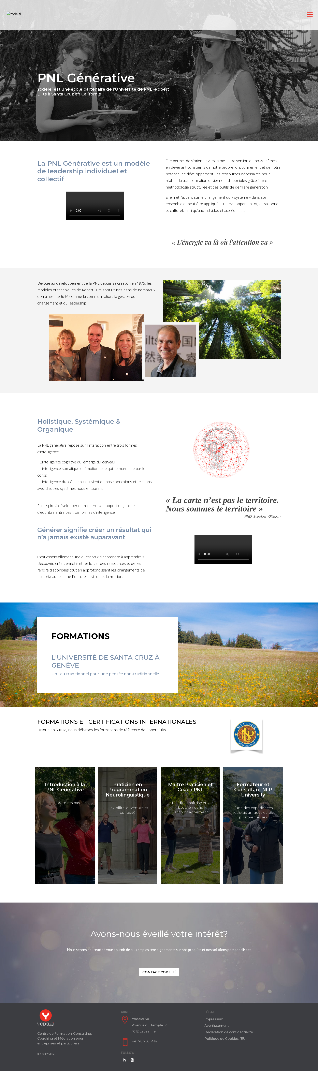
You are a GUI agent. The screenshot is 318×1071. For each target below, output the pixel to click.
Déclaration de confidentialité (228, 1032)
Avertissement (216, 1026)
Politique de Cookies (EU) (225, 1039)
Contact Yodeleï (159, 972)
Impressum (213, 1019)
